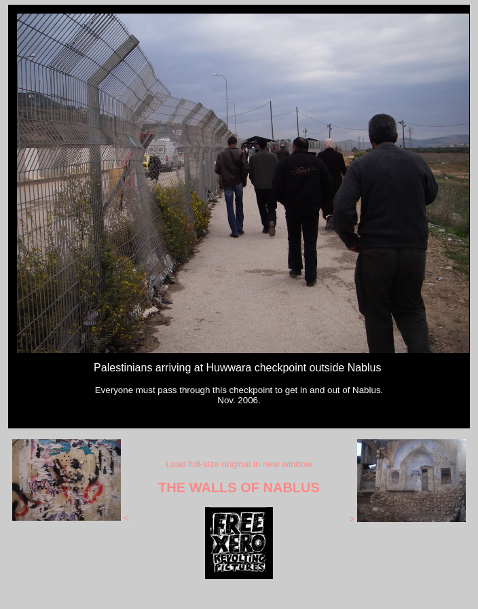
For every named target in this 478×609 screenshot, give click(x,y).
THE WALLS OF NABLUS (239, 487)
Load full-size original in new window (239, 464)
